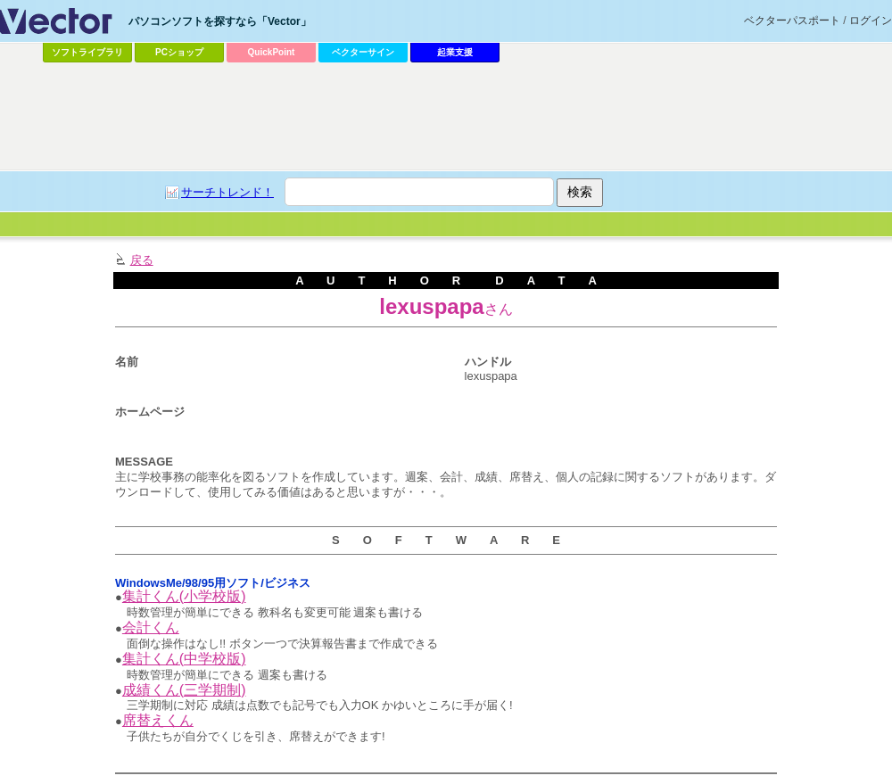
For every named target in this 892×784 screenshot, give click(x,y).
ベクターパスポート (792, 20)
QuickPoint (271, 52)
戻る (141, 260)
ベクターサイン (363, 52)
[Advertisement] (446, 117)
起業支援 (455, 52)
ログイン (870, 20)
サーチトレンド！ (227, 192)
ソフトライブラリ (87, 52)
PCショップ (179, 52)
